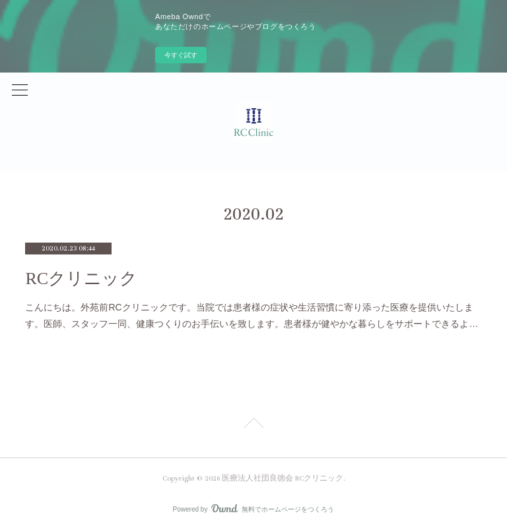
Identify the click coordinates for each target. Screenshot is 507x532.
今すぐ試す (180, 55)
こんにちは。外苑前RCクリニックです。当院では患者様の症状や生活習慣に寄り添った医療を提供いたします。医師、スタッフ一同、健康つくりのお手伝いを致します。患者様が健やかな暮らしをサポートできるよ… (251, 315)
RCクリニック (81, 278)
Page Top (253, 425)
